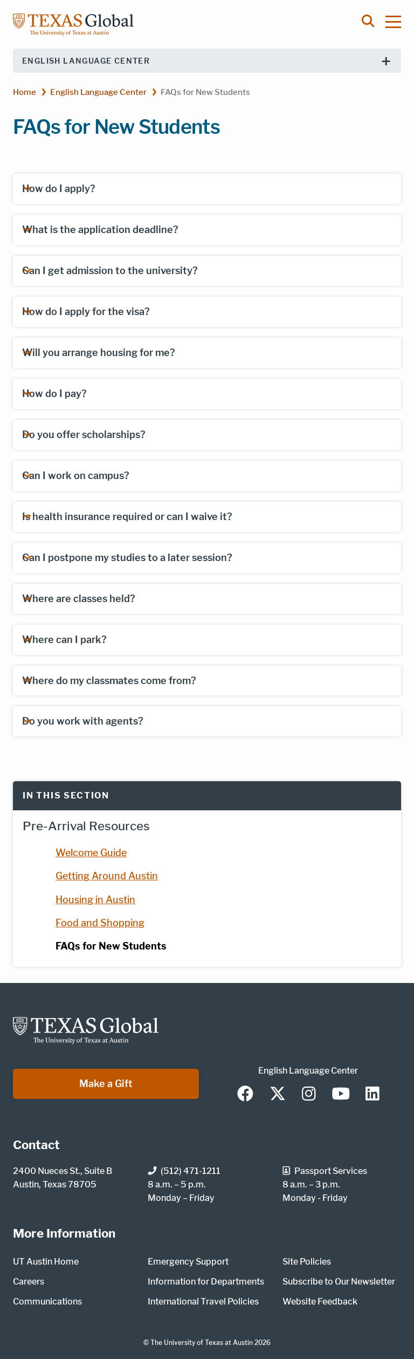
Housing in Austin (95, 899)
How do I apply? (58, 188)
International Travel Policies (203, 1301)
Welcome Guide (91, 852)
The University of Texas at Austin (201, 1342)
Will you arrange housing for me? (98, 352)
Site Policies (306, 1261)
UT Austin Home (46, 1261)
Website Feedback (319, 1301)
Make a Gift (106, 1083)
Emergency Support (188, 1261)
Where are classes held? (78, 598)
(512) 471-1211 (184, 1171)
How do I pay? (54, 393)
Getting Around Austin (107, 876)
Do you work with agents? (82, 721)
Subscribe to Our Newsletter (338, 1281)
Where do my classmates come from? (109, 680)
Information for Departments (206, 1281)
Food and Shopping (100, 922)
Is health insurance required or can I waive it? (127, 516)
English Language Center (86, 60)
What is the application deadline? (100, 229)
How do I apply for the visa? (86, 311)
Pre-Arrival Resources (86, 826)
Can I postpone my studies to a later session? (127, 557)
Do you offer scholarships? (84, 434)
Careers (28, 1281)
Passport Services (324, 1171)
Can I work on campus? (75, 475)
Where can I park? (64, 639)
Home (24, 92)
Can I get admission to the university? (110, 270)
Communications (47, 1301)
